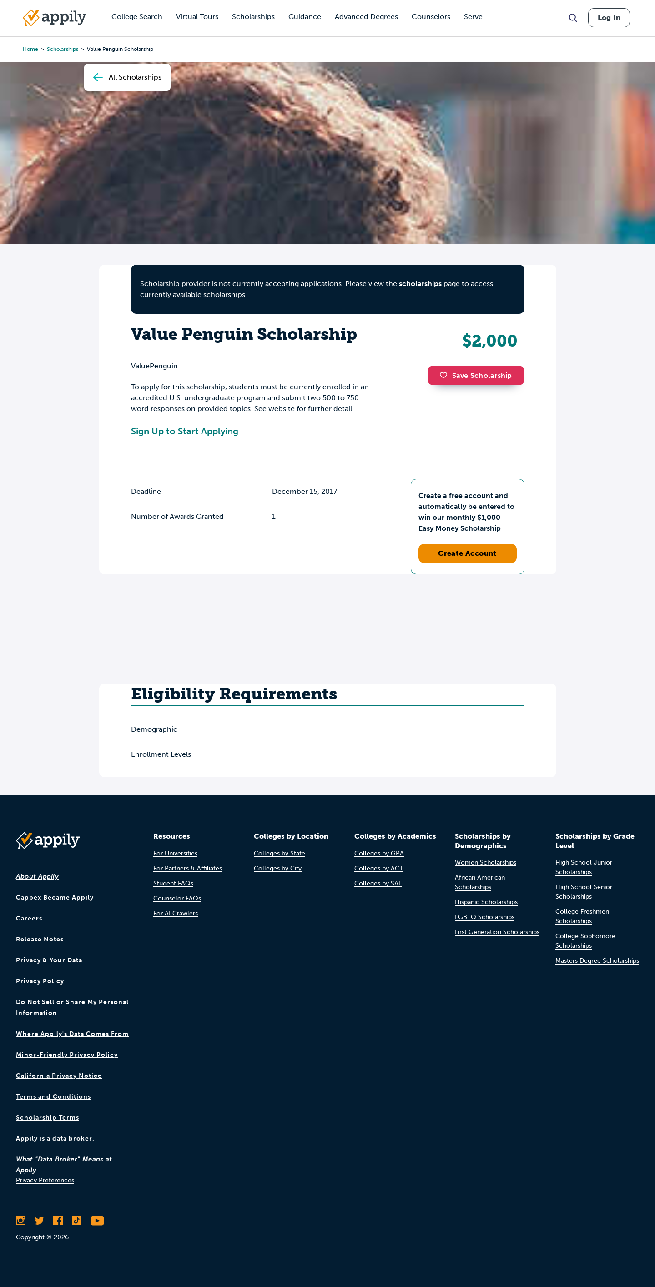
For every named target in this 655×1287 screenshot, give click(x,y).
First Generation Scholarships (497, 932)
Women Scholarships (485, 862)
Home (30, 49)
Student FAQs (173, 883)
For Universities (175, 853)
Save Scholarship (476, 375)
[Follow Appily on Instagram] (20, 1220)
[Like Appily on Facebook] (58, 1220)
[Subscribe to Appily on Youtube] (97, 1220)
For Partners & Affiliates (187, 868)
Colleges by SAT (378, 883)
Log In (609, 17)
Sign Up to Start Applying (184, 431)
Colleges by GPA (379, 853)
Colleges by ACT (378, 868)
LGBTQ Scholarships (484, 917)
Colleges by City (278, 868)
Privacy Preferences (45, 1180)
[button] (446, 375)
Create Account (467, 553)
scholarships (420, 283)
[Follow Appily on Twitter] (39, 1220)
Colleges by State (279, 853)
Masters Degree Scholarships (597, 961)
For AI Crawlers (175, 913)
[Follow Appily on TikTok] (76, 1220)
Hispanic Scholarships (486, 902)
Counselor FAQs (177, 898)
